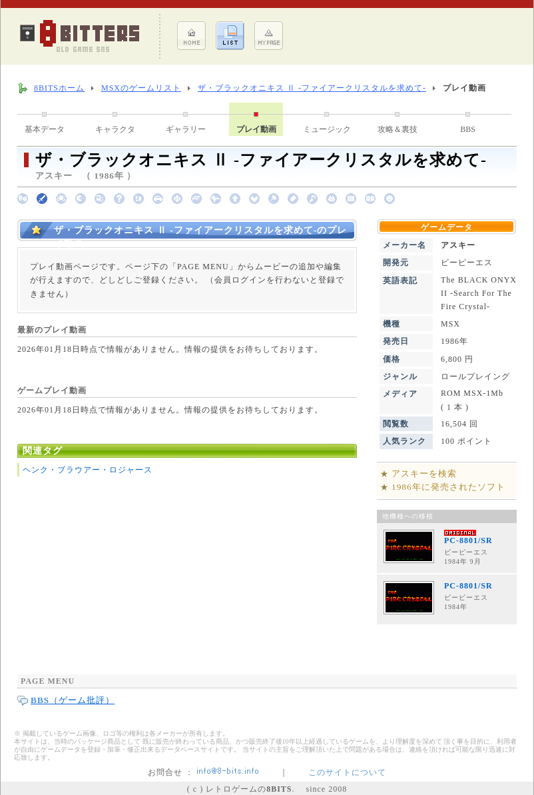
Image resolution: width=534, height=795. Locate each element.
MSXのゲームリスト (141, 88)
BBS (467, 129)
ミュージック (327, 129)
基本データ (45, 129)
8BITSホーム (59, 88)
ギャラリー (186, 129)
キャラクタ (115, 129)
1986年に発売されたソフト (448, 487)
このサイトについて (347, 772)
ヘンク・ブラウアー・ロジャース (87, 469)
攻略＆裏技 (397, 129)
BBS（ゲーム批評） (73, 700)
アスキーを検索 (424, 473)
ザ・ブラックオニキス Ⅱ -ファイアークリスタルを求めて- (312, 88)
